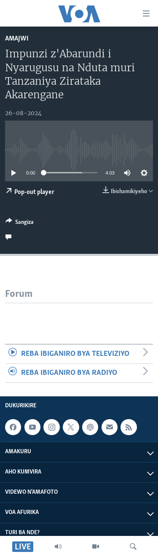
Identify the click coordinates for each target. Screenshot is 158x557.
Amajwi (17, 38)
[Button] (19, 223)
